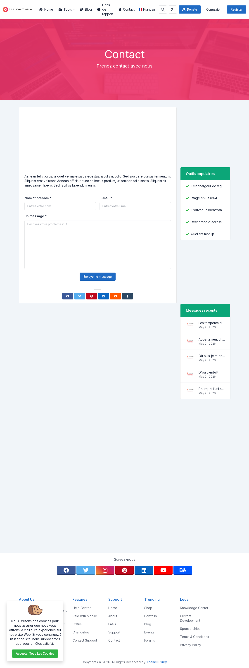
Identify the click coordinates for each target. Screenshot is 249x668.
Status (77, 624)
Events (149, 632)
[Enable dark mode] (173, 9)
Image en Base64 (204, 198)
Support (114, 632)
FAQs (112, 624)
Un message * (35, 216)
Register (236, 9)
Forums (149, 640)
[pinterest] (124, 570)
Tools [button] (65, 9)
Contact (127, 9)
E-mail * (106, 198)
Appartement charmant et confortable (212, 339)
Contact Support (85, 640)
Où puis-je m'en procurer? (212, 356)
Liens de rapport (105, 9)
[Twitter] (79, 296)
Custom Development (190, 618)
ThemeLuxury (156, 662)
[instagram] (105, 570)
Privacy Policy (190, 645)
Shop (148, 608)
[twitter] (85, 570)
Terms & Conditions (194, 637)
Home (46, 9)
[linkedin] (144, 570)
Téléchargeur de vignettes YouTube (208, 186)
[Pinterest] (91, 296)
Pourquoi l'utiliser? (212, 389)
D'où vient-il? (208, 372)
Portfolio (150, 616)
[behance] (182, 570)
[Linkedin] (103, 296)
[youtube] (163, 570)
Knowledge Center (194, 608)
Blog (86, 9)
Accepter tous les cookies (35, 653)
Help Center (82, 608)
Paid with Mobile (85, 616)
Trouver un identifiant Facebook (208, 210)
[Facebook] (67, 296)
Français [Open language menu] (147, 9)
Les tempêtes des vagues (212, 323)
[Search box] (163, 9)
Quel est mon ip (202, 234)
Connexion (213, 9)
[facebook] (66, 570)
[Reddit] (115, 296)
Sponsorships (190, 629)
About (112, 616)
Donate (189, 9)
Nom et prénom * (37, 198)
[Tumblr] (127, 296)
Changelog (81, 632)
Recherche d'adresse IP (208, 222)
